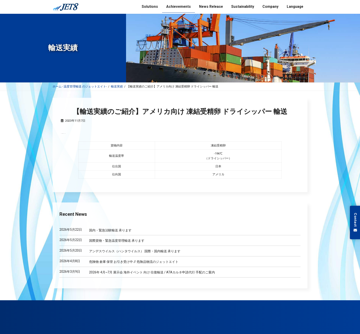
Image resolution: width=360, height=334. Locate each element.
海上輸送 (86, 304)
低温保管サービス (193, 304)
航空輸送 (103, 304)
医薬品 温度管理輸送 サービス (131, 304)
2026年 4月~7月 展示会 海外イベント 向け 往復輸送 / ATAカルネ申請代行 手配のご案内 (152, 272)
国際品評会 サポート (165, 304)
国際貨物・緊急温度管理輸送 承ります (116, 240)
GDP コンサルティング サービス (227, 304)
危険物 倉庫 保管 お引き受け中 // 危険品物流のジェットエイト (133, 262)
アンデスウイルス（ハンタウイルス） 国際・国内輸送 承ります (134, 251)
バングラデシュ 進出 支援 (265, 304)
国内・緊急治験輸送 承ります (110, 230)
